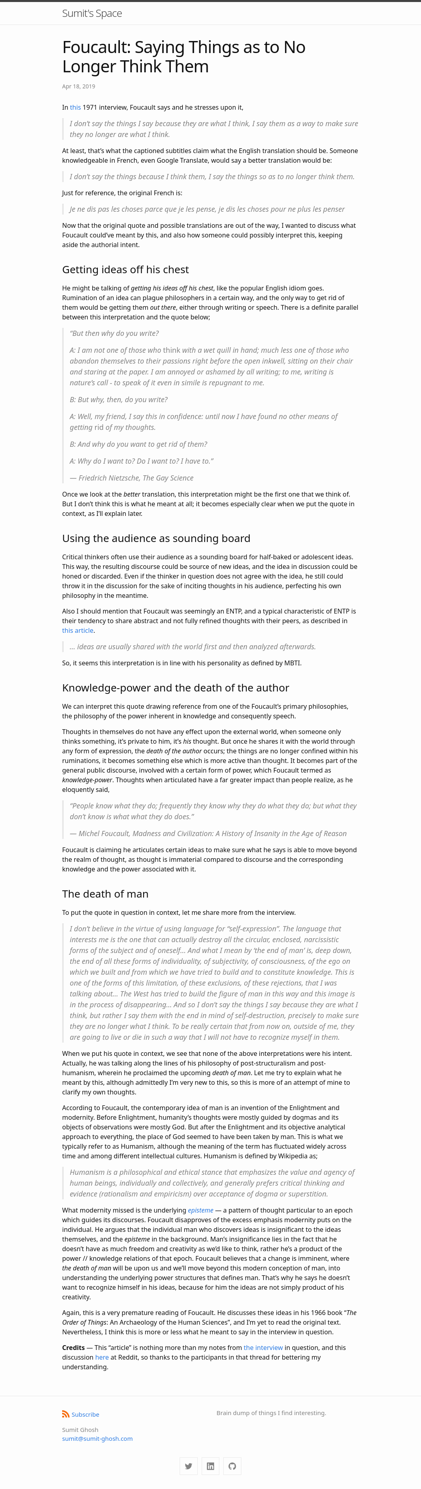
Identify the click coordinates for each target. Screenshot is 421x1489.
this (75, 107)
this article (77, 630)
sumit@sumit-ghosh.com (97, 1438)
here (102, 1357)
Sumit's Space (92, 13)
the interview (263, 1347)
